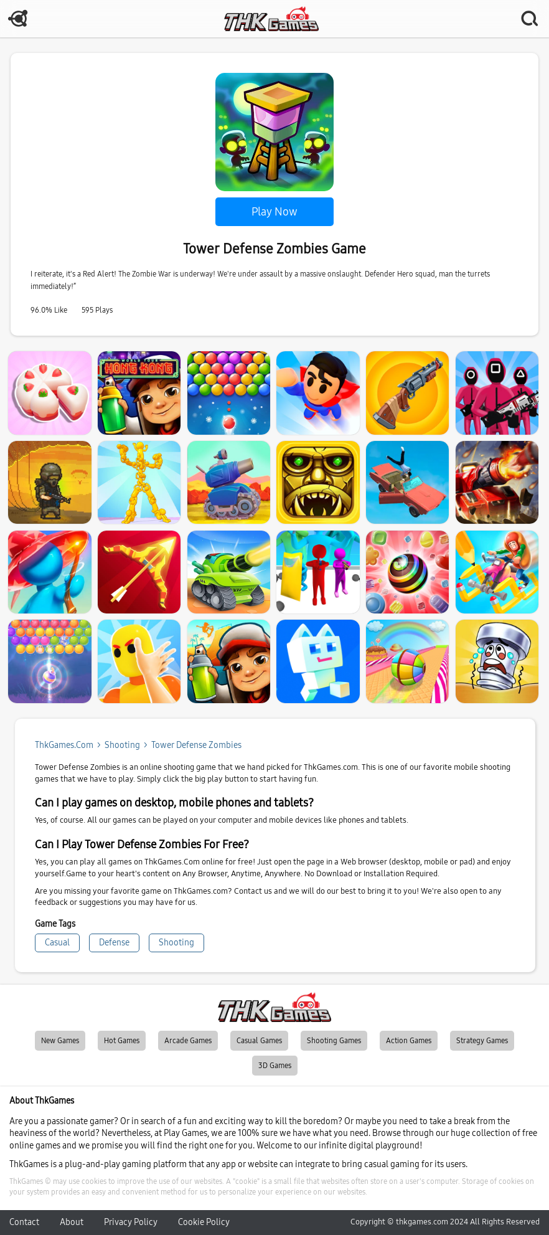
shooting (122, 745)
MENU (18, 18)
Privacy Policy (130, 1222)
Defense (114, 942)
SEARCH (530, 18)
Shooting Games (334, 1040)
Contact (24, 1222)
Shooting (176, 942)
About (71, 1222)
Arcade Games (188, 1040)
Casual (57, 942)
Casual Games (259, 1040)
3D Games (274, 1065)
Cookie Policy (204, 1222)
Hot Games (121, 1040)
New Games (60, 1040)
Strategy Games (482, 1040)
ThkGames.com (64, 745)
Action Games (408, 1040)
